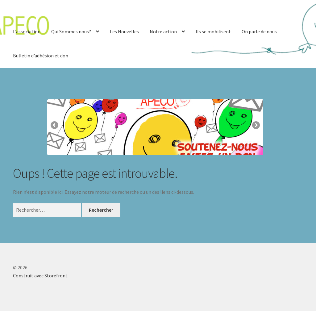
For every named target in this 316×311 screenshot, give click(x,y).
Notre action (163, 31)
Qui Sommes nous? (71, 31)
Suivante (255, 125)
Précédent (55, 125)
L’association (26, 31)
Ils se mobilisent (213, 31)
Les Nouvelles (124, 31)
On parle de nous (259, 31)
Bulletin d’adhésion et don (40, 55)
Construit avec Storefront (40, 275)
